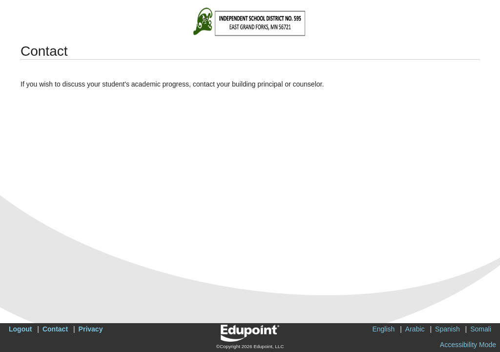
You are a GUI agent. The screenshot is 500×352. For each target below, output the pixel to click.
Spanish (447, 329)
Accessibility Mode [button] (468, 345)
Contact (55, 329)
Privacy (91, 329)
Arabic (415, 329)
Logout (20, 329)
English (383, 329)
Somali (480, 329)
